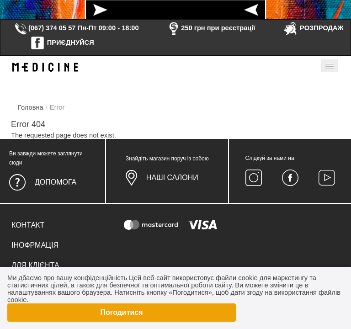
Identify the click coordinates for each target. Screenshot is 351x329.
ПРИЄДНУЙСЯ (62, 42)
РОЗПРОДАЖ (313, 28)
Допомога (55, 182)
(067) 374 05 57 (45, 28)
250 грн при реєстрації (210, 28)
